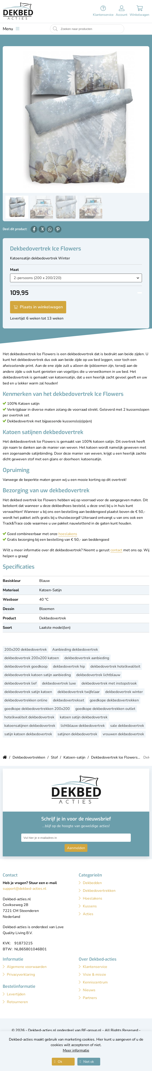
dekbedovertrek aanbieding (86, 658)
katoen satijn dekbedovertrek (83, 717)
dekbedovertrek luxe (59, 683)
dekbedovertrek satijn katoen (28, 691)
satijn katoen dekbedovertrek (28, 734)
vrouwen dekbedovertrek (123, 734)
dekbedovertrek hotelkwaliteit (115, 666)
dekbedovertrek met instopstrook (109, 683)
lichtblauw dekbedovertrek (83, 725)
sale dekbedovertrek (127, 725)
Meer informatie (76, 1050)
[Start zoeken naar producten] (55, 29)
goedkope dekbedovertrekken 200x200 (37, 708)
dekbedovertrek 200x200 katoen (31, 658)
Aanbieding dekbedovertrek (75, 649)
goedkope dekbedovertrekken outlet (105, 708)
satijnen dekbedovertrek (77, 734)
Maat (14, 269)
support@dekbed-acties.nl (24, 888)
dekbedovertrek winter (124, 691)
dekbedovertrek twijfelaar (79, 691)
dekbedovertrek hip (69, 666)
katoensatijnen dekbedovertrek (29, 725)
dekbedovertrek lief (20, 683)
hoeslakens (67, 533)
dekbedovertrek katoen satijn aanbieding (37, 674)
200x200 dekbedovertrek (25, 649)
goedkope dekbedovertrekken (114, 700)
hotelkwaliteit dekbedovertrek (29, 717)
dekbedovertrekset (68, 700)
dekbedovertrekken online (25, 700)
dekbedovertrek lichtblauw (98, 674)
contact (116, 550)
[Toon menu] (11, 29)
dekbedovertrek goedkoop (25, 666)
